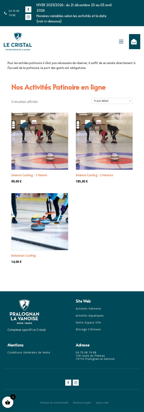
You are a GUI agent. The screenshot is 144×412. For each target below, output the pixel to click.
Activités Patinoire (88, 308)
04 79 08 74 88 (14, 13)
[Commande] (112, 101)
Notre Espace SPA (88, 322)
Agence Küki (102, 402)
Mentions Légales (82, 402)
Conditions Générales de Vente (29, 352)
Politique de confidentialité (54, 402)
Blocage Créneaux (88, 329)
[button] (134, 41)
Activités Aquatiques (90, 315)
